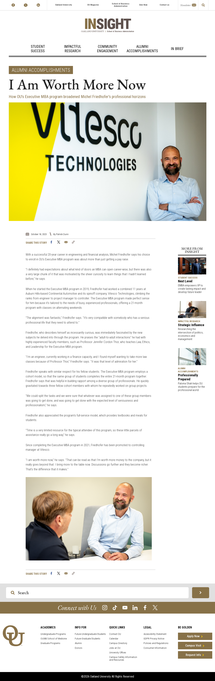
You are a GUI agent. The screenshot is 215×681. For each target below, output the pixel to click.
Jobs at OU (114, 648)
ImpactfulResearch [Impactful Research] (72, 48)
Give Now (143, 5)
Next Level (185, 281)
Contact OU (115, 634)
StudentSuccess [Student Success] (38, 48)
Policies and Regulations (156, 643)
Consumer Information (155, 648)
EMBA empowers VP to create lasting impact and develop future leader (192, 289)
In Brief (177, 49)
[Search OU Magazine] (13, 593)
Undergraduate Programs (53, 634)
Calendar (113, 638)
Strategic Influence (191, 325)
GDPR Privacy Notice (154, 638)
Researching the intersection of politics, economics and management (190, 334)
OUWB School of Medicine (54, 638)
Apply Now (193, 636)
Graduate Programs (50, 643)
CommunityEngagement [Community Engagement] (107, 48)
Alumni (78, 643)
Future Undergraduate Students (90, 634)
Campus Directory (118, 643)
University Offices (117, 652)
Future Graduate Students (87, 638)
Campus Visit (193, 645)
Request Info (193, 655)
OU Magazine (93, 5)
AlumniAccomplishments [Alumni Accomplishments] (142, 48)
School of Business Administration (120, 5)
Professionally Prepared (188, 377)
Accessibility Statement (155, 634)
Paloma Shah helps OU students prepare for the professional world (191, 387)
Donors (78, 648)
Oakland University (63, 5)
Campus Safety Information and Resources (123, 658)
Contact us (164, 5)
